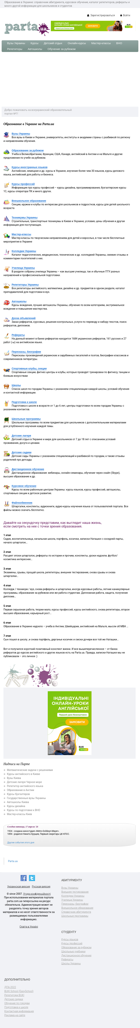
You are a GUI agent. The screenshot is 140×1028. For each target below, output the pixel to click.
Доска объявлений (24, 318)
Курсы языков (69, 939)
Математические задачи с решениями (30, 770)
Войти (125, 15)
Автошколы (35, 49)
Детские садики (21, 452)
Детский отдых (53, 43)
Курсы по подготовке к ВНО (23, 810)
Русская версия (41, 886)
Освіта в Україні (29, 926)
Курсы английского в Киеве (23, 774)
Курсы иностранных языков (29, 167)
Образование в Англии (20, 790)
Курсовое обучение (24, 485)
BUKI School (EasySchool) (18, 991)
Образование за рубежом (28, 150)
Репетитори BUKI (14, 995)
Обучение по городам (17, 1003)
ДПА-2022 (10, 987)
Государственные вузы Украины (26, 798)
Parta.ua (13, 861)
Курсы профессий (23, 184)
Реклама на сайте (14, 1015)
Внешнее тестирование (75, 891)
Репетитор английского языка (25, 786)
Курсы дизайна (16, 806)
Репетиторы (14, 49)
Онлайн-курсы (77, 43)
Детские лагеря (21, 435)
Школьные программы (26, 418)
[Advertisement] (70, 79)
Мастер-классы (101, 43)
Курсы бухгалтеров (18, 794)
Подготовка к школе (24, 402)
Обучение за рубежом (61, 49)
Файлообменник (22, 502)
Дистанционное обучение (28, 469)
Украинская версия (18, 886)
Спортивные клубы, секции (29, 368)
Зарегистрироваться (101, 15)
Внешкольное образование (29, 200)
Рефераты (18, 334)
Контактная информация (19, 1011)
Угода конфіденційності (37, 893)
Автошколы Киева (18, 802)
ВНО (119, 43)
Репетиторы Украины (25, 284)
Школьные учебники (73, 951)
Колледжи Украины (24, 251)
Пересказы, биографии (26, 351)
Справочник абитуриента (76, 911)
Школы (16, 385)
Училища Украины (23, 267)
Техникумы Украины (25, 217)
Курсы (34, 43)
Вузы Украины (16, 43)
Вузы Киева (14, 778)
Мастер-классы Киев (19, 814)
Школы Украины (71, 963)
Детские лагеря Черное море (24, 782)
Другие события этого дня (20, 842)
